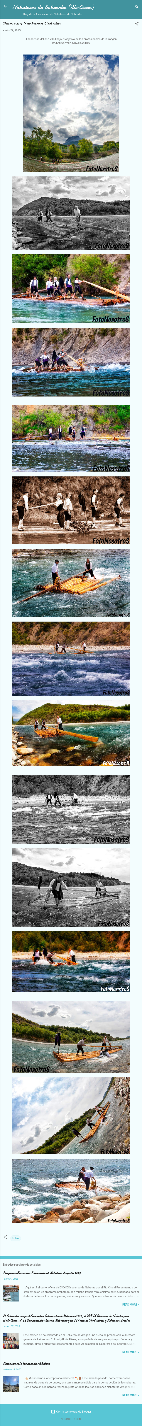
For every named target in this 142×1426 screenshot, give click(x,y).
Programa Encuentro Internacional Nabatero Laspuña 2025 (41, 1273)
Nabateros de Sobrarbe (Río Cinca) (53, 7)
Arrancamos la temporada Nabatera (26, 1363)
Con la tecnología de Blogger (71, 1411)
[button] (137, 24)
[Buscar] (137, 7)
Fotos (15, 1238)
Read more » (130, 1304)
